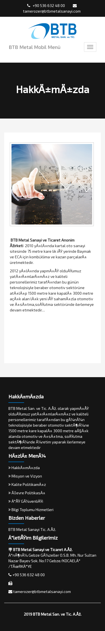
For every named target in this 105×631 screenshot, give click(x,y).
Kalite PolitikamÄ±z (27, 484)
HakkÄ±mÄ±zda (24, 467)
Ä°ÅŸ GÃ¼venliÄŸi (25, 501)
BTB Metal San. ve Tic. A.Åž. (57, 614)
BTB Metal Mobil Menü (34, 47)
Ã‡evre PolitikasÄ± (26, 492)
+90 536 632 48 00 (46, 5)
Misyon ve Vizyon (25, 476)
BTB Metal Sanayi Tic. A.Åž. (32, 529)
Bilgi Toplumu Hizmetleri (30, 509)
